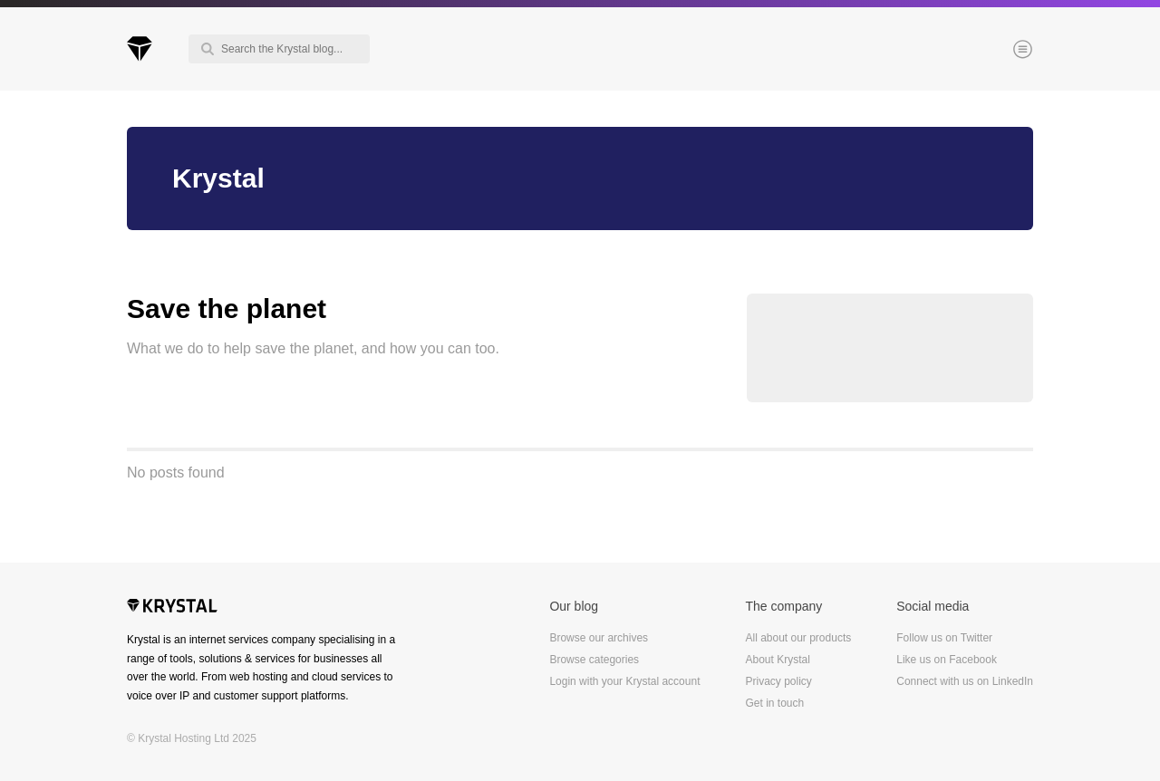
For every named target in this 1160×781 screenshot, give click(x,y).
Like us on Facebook (946, 659)
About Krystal (777, 659)
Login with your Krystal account (624, 681)
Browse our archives (598, 638)
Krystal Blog (139, 48)
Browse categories (594, 659)
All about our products (798, 638)
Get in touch (774, 703)
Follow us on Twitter (944, 638)
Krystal (172, 608)
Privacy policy (778, 681)
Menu (992, 50)
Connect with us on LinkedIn (964, 681)
